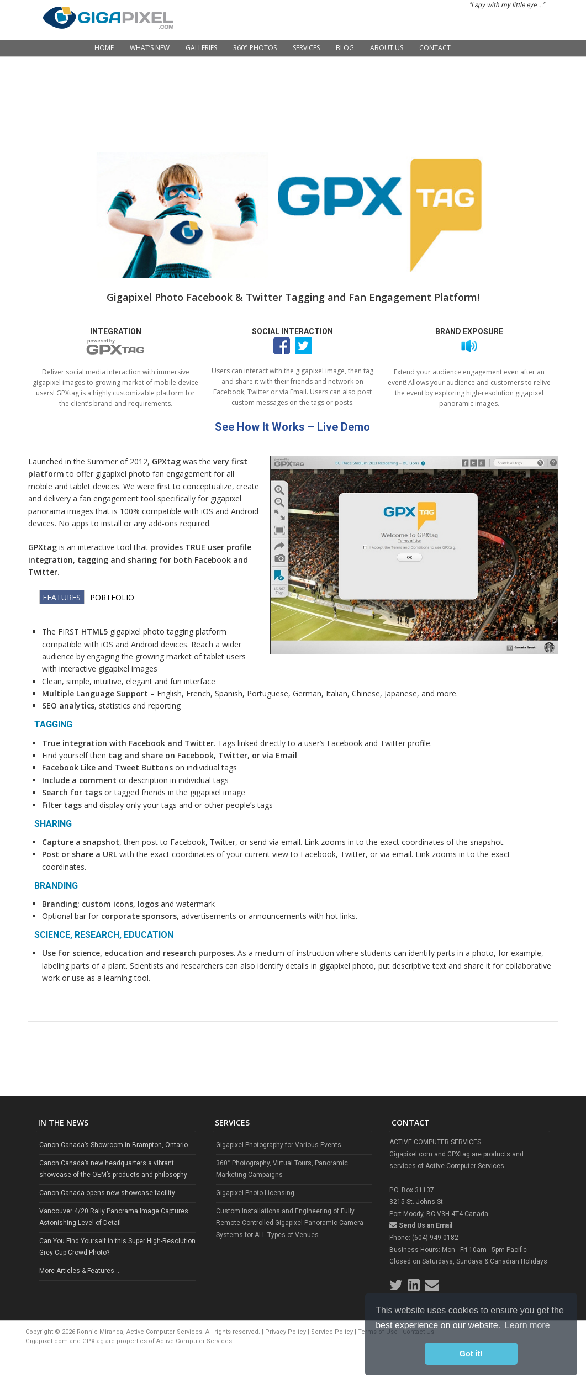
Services (306, 47)
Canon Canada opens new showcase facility (107, 1193)
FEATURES (62, 596)
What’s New (150, 47)
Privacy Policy (285, 1331)
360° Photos (255, 47)
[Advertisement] (293, 94)
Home (104, 47)
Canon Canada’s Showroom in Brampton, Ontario (113, 1145)
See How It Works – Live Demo (292, 427)
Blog (345, 47)
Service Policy (332, 1331)
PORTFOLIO (112, 596)
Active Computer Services (194, 1341)
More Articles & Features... (79, 1271)
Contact (435, 47)
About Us (386, 47)
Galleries (201, 47)
